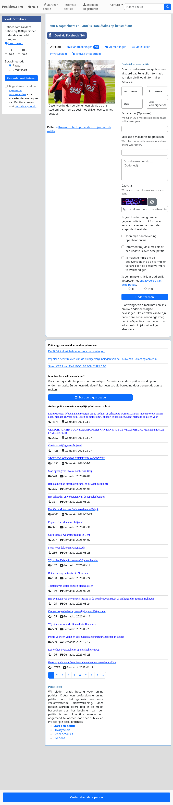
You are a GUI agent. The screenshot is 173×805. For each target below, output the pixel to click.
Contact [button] (115, 5)
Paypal (17, 167)
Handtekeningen (83, 94)
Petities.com (12, 6)
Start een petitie (50, 7)
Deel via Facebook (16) (66, 83)
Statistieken (141, 94)
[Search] (144, 7)
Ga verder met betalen (21, 179)
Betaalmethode (14, 163)
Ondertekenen (144, 344)
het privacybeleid (25, 208)
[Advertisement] (108, 42)
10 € (24, 151)
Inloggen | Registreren (91, 7)
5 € (11, 151)
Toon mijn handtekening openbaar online (141, 285)
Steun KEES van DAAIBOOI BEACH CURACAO (77, 413)
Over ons (59, 785)
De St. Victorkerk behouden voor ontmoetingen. (76, 398)
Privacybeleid (58, 101)
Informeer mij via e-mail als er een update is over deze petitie (145, 296)
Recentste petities (70, 7)
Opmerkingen (115, 94)
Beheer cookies (63, 781)
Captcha (126, 233)
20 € (11, 156)
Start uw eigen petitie (90, 445)
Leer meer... (14, 144)
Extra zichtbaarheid (86, 101)
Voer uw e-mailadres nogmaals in (142, 184)
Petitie (55, 94)
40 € (24, 156)
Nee (150, 336)
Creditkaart (20, 171)
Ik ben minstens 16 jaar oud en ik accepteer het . (142, 328)
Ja (133, 336)
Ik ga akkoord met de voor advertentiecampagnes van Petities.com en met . (23, 198)
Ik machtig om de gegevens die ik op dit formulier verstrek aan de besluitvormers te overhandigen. (146, 311)
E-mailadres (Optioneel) (136, 160)
